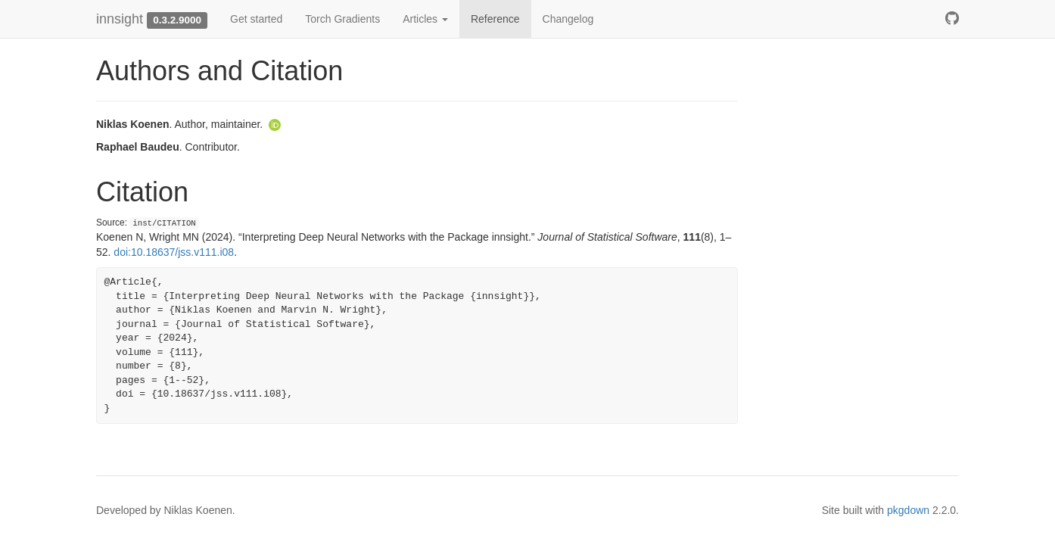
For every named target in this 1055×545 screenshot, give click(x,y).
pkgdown (908, 510)
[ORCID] (275, 124)
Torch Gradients (342, 19)
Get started (256, 19)
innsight (119, 18)
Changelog (568, 19)
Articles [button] (425, 19)
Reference (495, 19)
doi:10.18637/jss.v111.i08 (174, 252)
